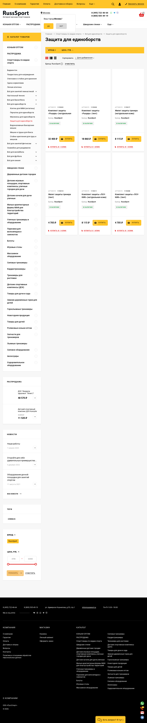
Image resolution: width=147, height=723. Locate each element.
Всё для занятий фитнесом (19, 143)
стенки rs (11, 519)
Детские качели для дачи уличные (90, 660)
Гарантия (34, 4)
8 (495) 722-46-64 (99, 13)
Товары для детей (115, 667)
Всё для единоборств (16, 104)
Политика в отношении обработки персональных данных (17, 656)
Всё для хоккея (13, 160)
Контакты (7, 652)
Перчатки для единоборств (22, 112)
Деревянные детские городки (88, 648)
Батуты (79, 681)
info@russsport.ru (89, 607)
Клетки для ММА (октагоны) (22, 108)
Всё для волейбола (15, 152)
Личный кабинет (46, 638)
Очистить (30, 573)
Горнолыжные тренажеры (118, 660)
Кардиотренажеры (115, 638)
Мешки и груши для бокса (21, 132)
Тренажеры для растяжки (118, 641)
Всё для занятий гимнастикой (20, 91)
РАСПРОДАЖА (82, 638)
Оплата (46, 4)
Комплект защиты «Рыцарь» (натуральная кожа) (59, 113)
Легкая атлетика (14, 87)
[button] (110, 719)
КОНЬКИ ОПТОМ (83, 634)
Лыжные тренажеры (116, 678)
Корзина (43, 634)
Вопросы (81, 4)
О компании (20, 4)
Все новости (14, 494)
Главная (6, 4)
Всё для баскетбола (16, 100)
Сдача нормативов (15, 83)
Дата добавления (83, 58)
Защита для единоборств (21, 121)
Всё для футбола (14, 156)
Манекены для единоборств (22, 117)
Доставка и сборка (63, 4)
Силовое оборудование (117, 681)
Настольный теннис (16, 96)
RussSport (12, 541)
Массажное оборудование (87, 688)
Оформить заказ (46, 641)
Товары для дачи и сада (117, 650)
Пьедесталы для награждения (20, 74)
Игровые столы (82, 684)
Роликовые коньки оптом (118, 671)
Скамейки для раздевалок (19, 148)
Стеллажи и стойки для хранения (22, 79)
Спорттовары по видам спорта (89, 641)
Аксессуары (112, 685)
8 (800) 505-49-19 (99, 16)
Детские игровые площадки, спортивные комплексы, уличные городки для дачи (90, 654)
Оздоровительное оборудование (121, 688)
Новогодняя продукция (117, 663)
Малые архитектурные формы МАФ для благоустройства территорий (90, 664)
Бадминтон (12, 70)
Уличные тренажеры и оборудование (85, 670)
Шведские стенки (83, 645)
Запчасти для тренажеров (118, 674)
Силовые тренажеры (116, 634)
